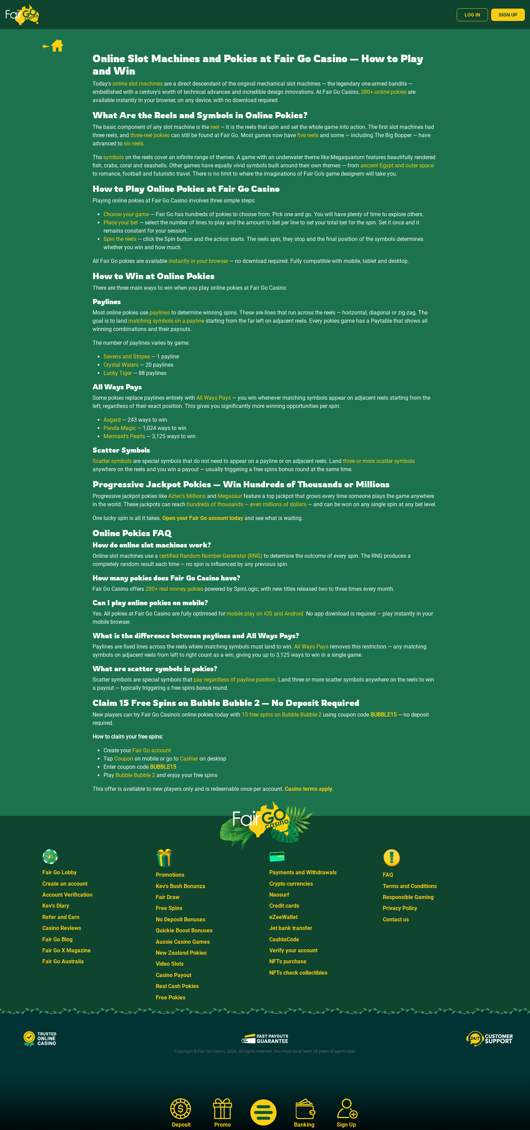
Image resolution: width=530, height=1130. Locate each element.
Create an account (64, 883)
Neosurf (279, 894)
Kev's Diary (55, 905)
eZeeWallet (283, 917)
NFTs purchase (287, 961)
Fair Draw (168, 897)
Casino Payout (173, 975)
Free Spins (169, 908)
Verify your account (293, 950)
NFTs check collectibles (298, 973)
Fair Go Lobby (59, 872)
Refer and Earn (60, 917)
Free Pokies (170, 997)
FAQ (388, 875)
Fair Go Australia (63, 961)
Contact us (396, 919)
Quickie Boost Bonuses (184, 930)
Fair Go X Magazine (66, 950)
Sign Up (508, 15)
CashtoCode (284, 939)
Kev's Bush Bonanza (180, 886)
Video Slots (170, 964)
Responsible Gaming (408, 897)
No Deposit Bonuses (180, 919)
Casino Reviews (61, 928)
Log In (472, 15)
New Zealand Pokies (181, 953)
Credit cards (284, 905)
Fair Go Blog (57, 939)
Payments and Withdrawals (303, 872)
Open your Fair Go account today (202, 518)
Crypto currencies (291, 883)
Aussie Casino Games (183, 942)
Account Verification (67, 894)
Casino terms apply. (309, 789)
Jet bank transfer (290, 928)
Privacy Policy (400, 908)
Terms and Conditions (410, 886)
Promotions (170, 875)
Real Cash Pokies (177, 986)
